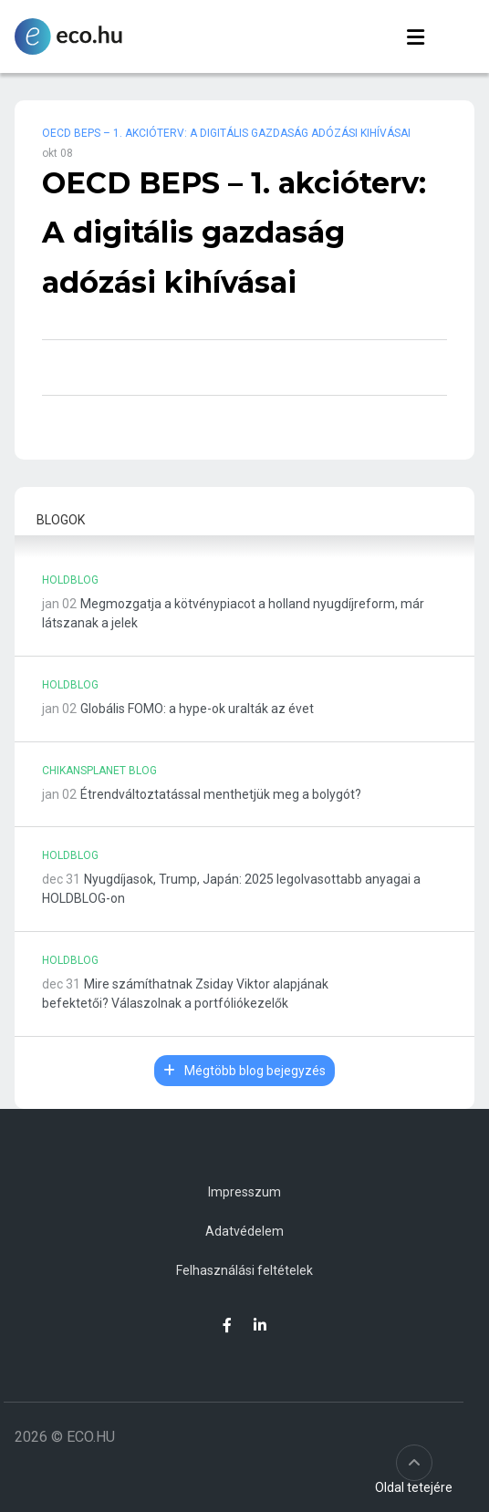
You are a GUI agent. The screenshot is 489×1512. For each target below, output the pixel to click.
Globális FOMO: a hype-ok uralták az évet (197, 708)
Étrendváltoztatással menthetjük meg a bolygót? (220, 794)
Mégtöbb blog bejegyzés (244, 1070)
